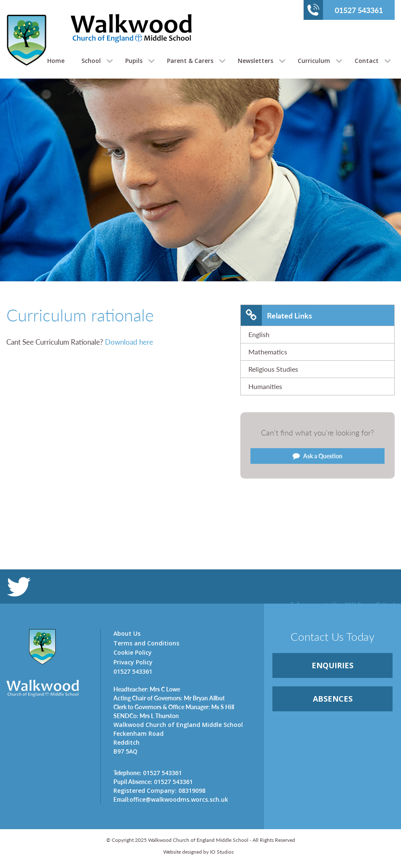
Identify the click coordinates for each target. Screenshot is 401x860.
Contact (367, 61)
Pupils (134, 61)
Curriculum (314, 61)
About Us (126, 633)
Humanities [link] (265, 386)
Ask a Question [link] (317, 456)
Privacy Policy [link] (133, 662)
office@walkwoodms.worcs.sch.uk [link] (170, 799)
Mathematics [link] (267, 352)
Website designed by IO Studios (198, 851)
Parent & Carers (190, 61)
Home (56, 61)
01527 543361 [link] (147, 772)
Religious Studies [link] (273, 369)
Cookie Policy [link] (132, 652)
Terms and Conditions (146, 643)
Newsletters (255, 61)
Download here (129, 342)
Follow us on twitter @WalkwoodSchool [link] (343, 604)
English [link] (258, 334)
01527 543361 (345, 10)
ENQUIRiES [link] (332, 665)
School (91, 61)
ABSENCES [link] (333, 699)
